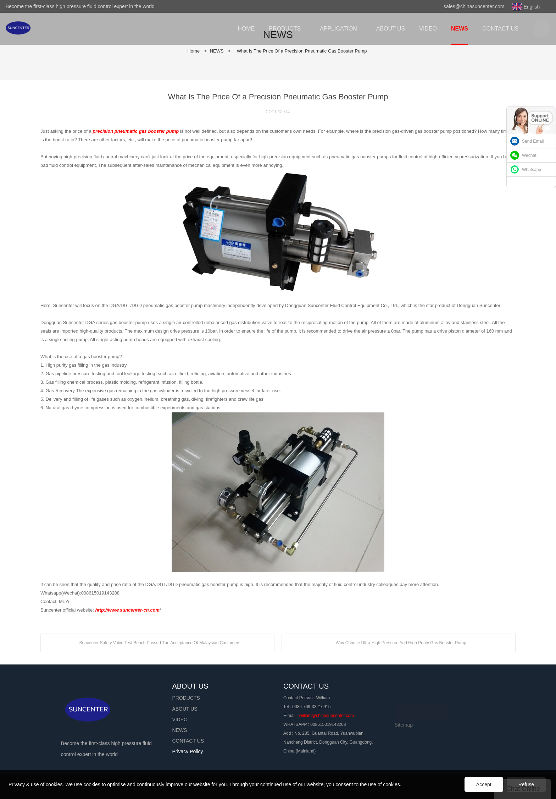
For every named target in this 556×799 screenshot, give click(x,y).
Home (193, 51)
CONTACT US (421, 709)
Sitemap (404, 725)
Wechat (529, 155)
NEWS (217, 51)
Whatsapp (531, 169)
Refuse (526, 784)
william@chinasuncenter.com (326, 715)
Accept (483, 784)
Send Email (533, 141)
